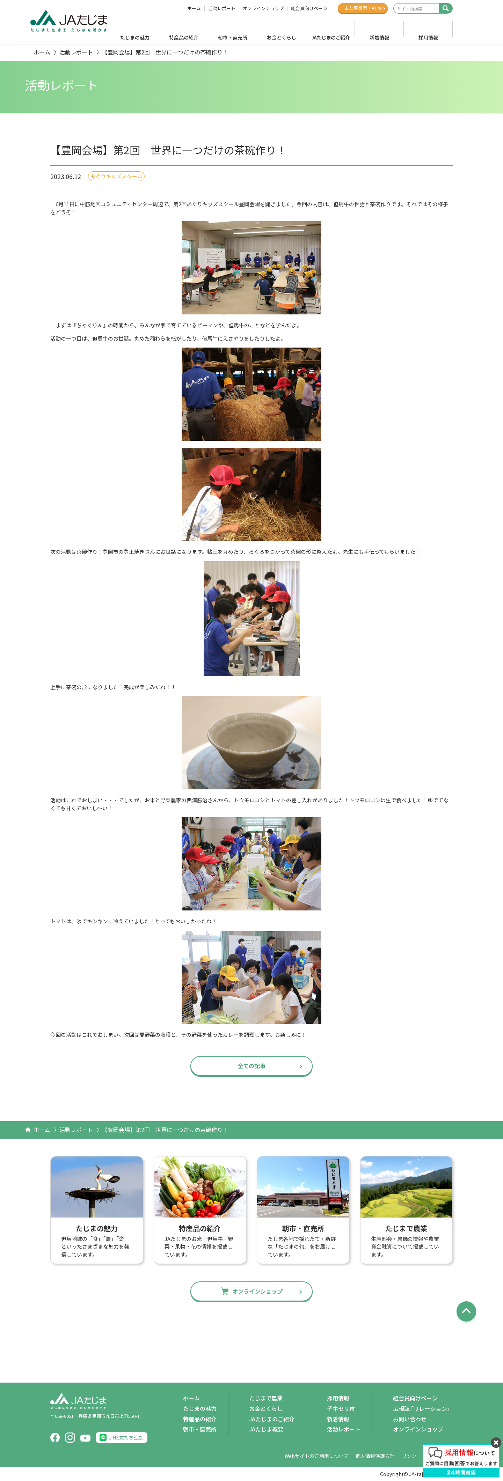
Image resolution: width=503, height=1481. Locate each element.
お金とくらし (281, 37)
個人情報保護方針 (375, 1455)
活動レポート (221, 8)
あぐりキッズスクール (116, 176)
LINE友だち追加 (126, 1437)
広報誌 (423, 1408)
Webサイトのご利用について (317, 1455)
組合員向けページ (309, 8)
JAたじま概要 (266, 1429)
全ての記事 (251, 1066)
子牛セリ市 (341, 1408)
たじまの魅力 (135, 37)
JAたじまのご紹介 (330, 37)
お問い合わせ (410, 1419)
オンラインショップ (263, 8)
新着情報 (379, 37)
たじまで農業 (266, 1398)
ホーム (194, 8)
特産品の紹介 (183, 37)
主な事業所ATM (362, 8)
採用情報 (428, 37)
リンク (409, 1455)
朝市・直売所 (232, 37)
